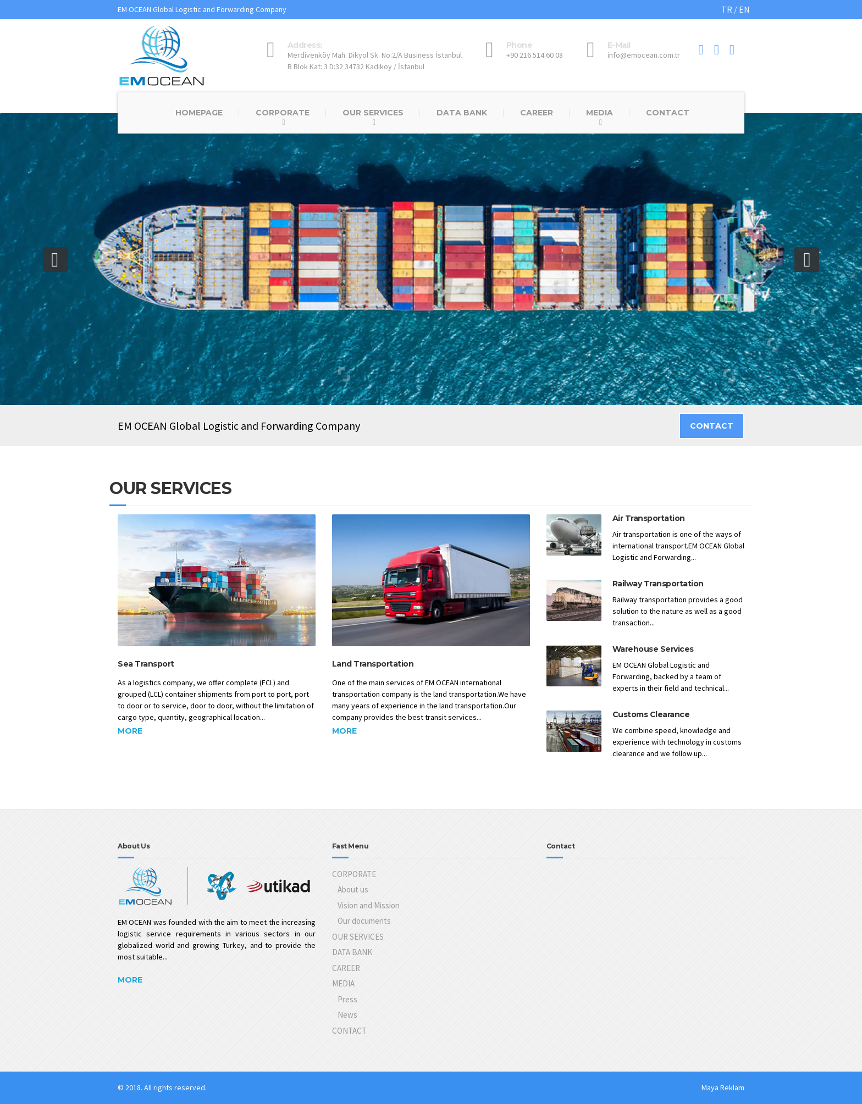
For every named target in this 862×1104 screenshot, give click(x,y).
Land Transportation (373, 664)
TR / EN (735, 9)
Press (347, 999)
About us (353, 889)
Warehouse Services (653, 649)
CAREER (536, 113)
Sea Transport (146, 664)
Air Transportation (648, 518)
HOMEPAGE (199, 113)
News (347, 1014)
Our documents (364, 921)
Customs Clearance (651, 714)
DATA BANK (461, 113)
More (130, 731)
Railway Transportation (658, 584)
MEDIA (599, 113)
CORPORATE (283, 113)
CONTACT (667, 113)
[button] (55, 259)
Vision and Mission (369, 905)
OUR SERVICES (373, 113)
